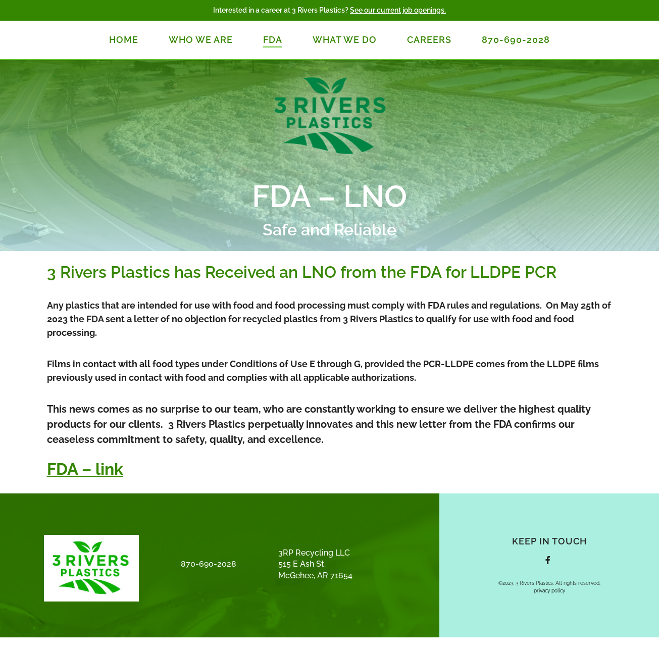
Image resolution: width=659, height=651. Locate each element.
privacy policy (549, 590)
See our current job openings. (398, 10)
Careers (429, 39)
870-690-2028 (516, 39)
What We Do (345, 39)
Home (123, 39)
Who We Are (201, 39)
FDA (272, 39)
